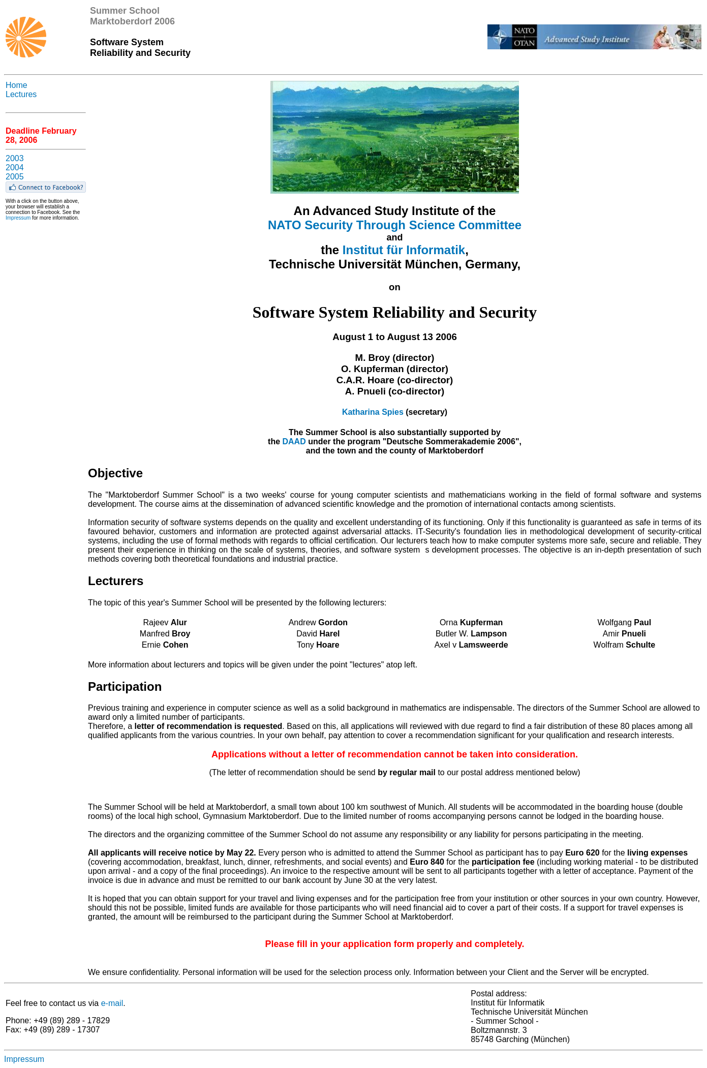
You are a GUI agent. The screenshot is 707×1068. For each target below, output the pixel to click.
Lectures (21, 94)
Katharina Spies (373, 412)
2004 (15, 167)
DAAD (294, 441)
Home (16, 85)
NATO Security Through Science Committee (394, 225)
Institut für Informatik (404, 250)
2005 (15, 176)
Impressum (18, 218)
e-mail (112, 1003)
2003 (15, 158)
